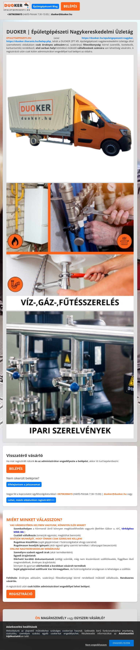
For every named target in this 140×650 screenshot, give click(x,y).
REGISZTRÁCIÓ (20, 594)
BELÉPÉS (70, 6)
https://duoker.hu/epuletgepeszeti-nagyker (107, 38)
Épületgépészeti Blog (45, 6)
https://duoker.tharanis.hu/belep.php (28, 41)
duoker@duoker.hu (61, 14)
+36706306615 (14, 14)
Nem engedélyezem (96, 644)
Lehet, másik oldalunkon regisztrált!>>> (31, 500)
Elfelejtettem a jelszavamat (24, 484)
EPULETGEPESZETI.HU (18, 38)
